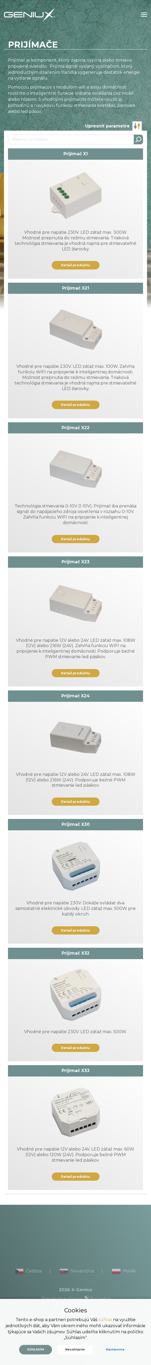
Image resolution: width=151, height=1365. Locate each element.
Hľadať (138, 139)
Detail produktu (75, 265)
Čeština (28, 1271)
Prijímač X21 (75, 288)
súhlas (105, 1319)
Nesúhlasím (75, 1349)
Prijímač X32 (75, 953)
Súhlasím (35, 1349)
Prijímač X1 (75, 153)
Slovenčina (77, 1271)
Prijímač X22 (75, 427)
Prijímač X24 (75, 695)
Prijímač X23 (75, 561)
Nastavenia (115, 1349)
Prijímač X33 (75, 1070)
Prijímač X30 (76, 824)
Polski (124, 1271)
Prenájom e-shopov (76, 1298)
